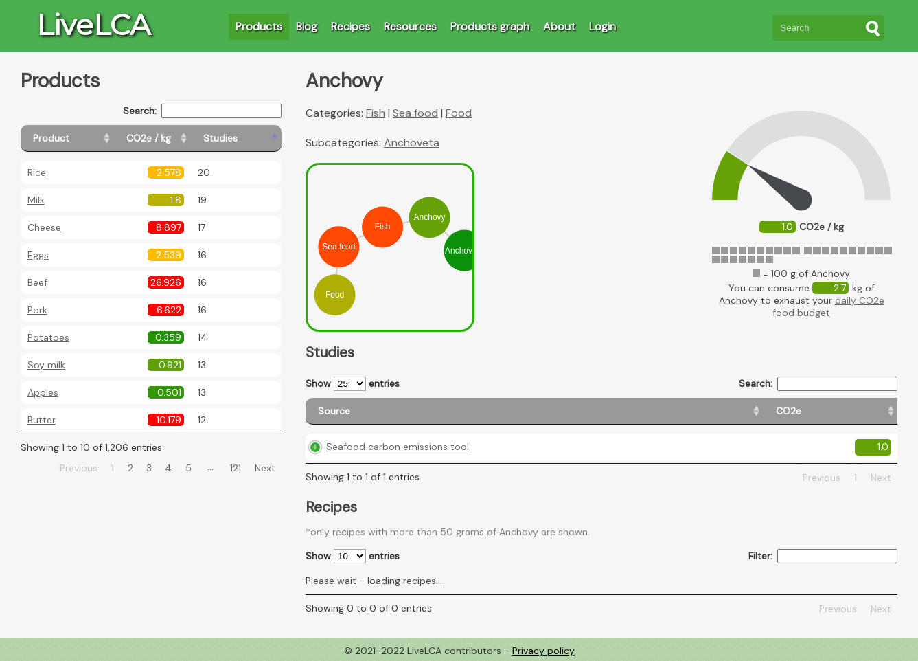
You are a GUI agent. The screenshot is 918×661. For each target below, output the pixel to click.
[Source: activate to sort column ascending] (408, 411)
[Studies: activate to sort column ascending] (252, 138)
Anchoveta (411, 142)
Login (602, 26)
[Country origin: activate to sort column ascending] (625, 411)
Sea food (415, 113)
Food (459, 113)
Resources (410, 26)
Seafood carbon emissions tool (397, 446)
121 (235, 468)
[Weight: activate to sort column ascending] (864, 411)
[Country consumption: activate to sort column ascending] (754, 411)
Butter (41, 420)
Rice (36, 172)
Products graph (489, 26)
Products (259, 26)
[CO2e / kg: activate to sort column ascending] (183, 138)
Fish (375, 113)
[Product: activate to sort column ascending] (83, 138)
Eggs (38, 255)
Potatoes (48, 337)
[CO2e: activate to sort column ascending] (541, 411)
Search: (202, 111)
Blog (306, 26)
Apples (42, 392)
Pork (37, 310)
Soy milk (46, 365)
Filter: (822, 556)
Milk (36, 200)
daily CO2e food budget (828, 306)
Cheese (44, 227)
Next (265, 468)
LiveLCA (93, 25)
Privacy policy (543, 651)
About (559, 26)
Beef (37, 282)
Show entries (353, 384)
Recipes (350, 26)
